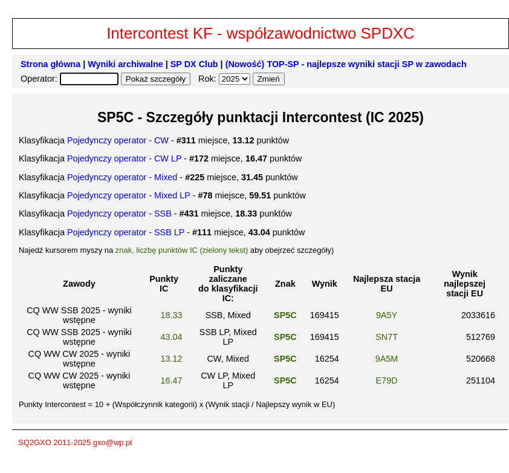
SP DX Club (194, 64)
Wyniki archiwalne (125, 64)
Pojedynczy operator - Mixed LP (128, 195)
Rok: (208, 78)
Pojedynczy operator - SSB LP (125, 232)
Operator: (40, 78)
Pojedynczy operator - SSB (119, 213)
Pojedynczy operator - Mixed (122, 177)
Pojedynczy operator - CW (118, 140)
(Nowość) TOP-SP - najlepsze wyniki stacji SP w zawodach (346, 64)
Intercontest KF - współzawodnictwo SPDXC (260, 33)
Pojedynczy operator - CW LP (124, 158)
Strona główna (50, 64)
